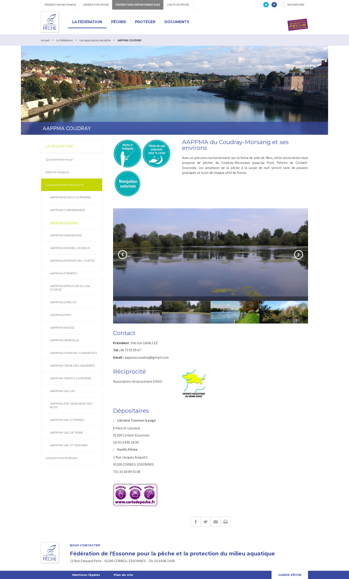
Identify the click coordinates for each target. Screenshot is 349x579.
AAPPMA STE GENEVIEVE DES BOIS (71, 405)
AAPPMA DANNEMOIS (66, 235)
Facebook (196, 522)
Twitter (206, 522)
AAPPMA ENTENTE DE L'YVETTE (72, 260)
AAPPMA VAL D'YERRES (67, 420)
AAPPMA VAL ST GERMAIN (68, 445)
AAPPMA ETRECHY (63, 302)
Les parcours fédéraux (62, 458)
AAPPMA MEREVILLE (64, 340)
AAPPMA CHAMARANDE (67, 210)
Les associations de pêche (65, 185)
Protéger (145, 22)
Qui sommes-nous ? (60, 159)
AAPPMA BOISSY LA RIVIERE (70, 197)
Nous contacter (85, 545)
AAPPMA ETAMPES (63, 273)
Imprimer (226, 522)
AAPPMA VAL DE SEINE (66, 432)
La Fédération (87, 22)
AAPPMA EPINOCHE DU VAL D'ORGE (70, 287)
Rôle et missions (57, 172)
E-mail (216, 522)
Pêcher (118, 22)
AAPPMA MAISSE (62, 327)
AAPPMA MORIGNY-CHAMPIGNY (73, 353)
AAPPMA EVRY (60, 315)
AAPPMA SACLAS (62, 391)
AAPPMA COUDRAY (64, 222)
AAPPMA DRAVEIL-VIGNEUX (70, 248)
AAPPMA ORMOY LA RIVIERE (70, 378)
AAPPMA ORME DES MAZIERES (72, 365)
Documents (176, 22)
